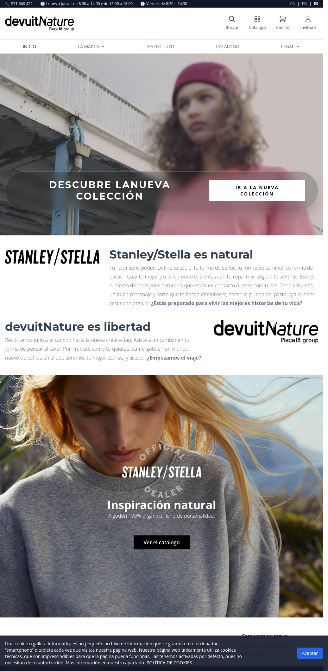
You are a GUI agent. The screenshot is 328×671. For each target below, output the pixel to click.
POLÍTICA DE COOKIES (169, 663)
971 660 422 (19, 3)
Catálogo (227, 46)
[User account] (308, 23)
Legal (290, 46)
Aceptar (310, 653)
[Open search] (232, 23)
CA (292, 3)
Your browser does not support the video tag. (161, 144)
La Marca (92, 46)
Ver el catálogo (162, 542)
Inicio (29, 46)
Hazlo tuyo (160, 46)
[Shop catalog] (257, 23)
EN (304, 3)
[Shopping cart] (283, 23)
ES (316, 3)
